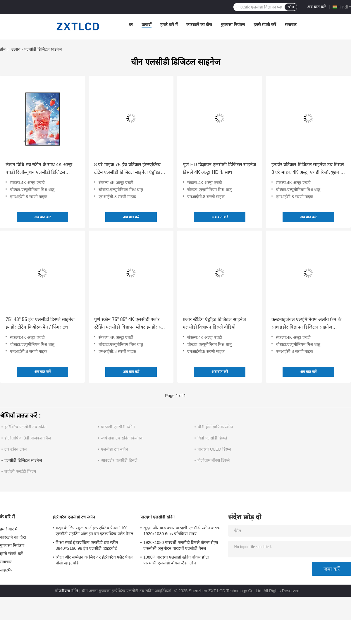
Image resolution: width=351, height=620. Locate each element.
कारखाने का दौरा (199, 24)
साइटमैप (6, 570)
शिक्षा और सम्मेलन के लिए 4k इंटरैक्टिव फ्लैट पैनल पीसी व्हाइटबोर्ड (94, 560)
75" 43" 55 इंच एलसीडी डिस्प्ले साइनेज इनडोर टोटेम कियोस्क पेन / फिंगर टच (40, 323)
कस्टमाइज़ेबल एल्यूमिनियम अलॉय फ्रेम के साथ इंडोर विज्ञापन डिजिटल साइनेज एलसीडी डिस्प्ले (306, 324)
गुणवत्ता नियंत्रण (233, 24)
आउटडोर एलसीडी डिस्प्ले (119, 460)
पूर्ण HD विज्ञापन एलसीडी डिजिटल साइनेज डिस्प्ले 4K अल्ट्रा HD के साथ (219, 168)
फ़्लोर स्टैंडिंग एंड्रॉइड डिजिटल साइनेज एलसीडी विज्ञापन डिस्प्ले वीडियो (214, 323)
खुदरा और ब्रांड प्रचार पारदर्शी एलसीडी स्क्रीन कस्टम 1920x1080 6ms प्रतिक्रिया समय (181, 530)
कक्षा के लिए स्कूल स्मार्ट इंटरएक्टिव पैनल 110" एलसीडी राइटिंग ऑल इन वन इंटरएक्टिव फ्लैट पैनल (94, 530)
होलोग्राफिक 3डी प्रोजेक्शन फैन (27, 438)
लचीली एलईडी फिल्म (20, 471)
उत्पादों (147, 24)
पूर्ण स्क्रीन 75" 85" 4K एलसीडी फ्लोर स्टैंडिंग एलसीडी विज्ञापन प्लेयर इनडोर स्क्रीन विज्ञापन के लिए (131, 324)
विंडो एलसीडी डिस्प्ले (212, 438)
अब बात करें (316, 6)
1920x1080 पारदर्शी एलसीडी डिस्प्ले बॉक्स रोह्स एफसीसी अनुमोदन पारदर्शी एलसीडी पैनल (180, 545)
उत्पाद (15, 49)
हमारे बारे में (169, 24)
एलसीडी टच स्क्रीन (114, 449)
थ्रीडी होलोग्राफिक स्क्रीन (215, 427)
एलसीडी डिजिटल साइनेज (23, 460)
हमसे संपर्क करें (265, 24)
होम (3, 49)
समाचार (291, 24)
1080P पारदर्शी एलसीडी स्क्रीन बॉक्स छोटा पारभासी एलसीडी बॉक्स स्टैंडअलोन (176, 560)
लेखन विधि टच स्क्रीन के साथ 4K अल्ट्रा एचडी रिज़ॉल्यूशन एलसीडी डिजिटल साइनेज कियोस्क (39, 169)
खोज (291, 7)
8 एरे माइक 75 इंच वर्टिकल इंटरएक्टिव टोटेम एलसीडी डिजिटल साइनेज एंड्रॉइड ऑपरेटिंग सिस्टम (127, 169)
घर (131, 24)
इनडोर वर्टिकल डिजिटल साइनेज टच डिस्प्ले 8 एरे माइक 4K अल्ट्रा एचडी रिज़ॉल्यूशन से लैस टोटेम (307, 169)
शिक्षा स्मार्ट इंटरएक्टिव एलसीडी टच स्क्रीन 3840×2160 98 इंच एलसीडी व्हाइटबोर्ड (87, 545)
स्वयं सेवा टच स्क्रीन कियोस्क (122, 438)
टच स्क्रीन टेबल (15, 449)
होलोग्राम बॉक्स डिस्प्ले (213, 460)
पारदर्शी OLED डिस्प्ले (214, 449)
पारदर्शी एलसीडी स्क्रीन (118, 427)
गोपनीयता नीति (66, 590)
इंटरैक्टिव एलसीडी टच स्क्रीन (25, 427)
